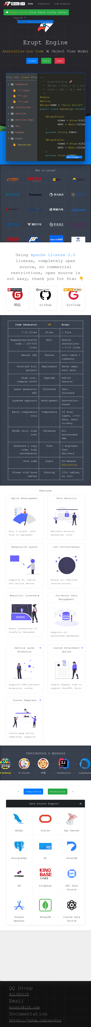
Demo (65, 10)
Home (30, 3)
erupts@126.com (24, 1007)
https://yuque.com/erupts (35, 1020)
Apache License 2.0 (53, 255)
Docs (46, 60)
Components (43, 3)
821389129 (19, 994)
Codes (32, 60)
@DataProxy (69, 464)
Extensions (57, 791)
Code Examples (62, 3)
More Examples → (74, 157)
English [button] (19, 17)
